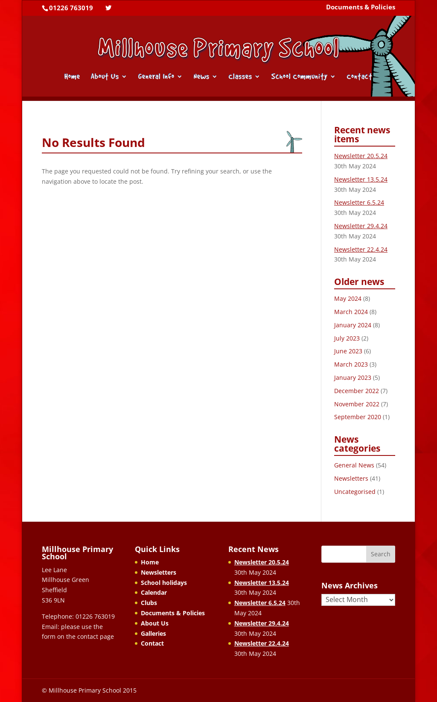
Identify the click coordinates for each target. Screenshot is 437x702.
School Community (299, 77)
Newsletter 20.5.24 (360, 156)
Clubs (149, 603)
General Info (156, 77)
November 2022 (356, 404)
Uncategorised (355, 492)
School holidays (164, 583)
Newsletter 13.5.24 (360, 179)
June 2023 (348, 351)
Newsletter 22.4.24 (360, 249)
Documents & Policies (360, 7)
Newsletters (351, 478)
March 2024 (351, 312)
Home (72, 77)
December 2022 (356, 391)
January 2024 (352, 325)
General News (354, 465)
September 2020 (357, 417)
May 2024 (347, 298)
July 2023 (347, 338)
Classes (240, 77)
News (202, 77)
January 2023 (352, 377)
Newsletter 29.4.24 (360, 226)
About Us (105, 77)
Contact (360, 77)
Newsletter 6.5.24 (359, 202)
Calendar (154, 592)
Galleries (153, 633)
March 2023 (351, 364)
